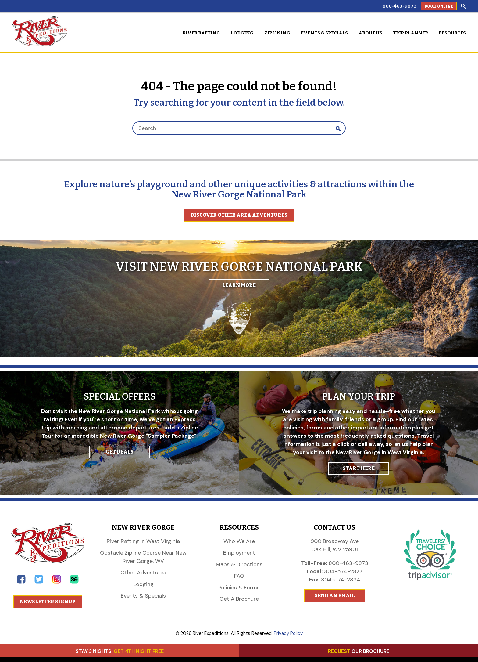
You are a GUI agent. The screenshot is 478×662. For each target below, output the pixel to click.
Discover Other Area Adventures (239, 215)
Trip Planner (410, 33)
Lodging (242, 33)
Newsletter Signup (48, 602)
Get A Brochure (239, 598)
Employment (239, 552)
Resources (452, 33)
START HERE (359, 468)
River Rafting (201, 33)
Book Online (438, 6)
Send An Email (335, 596)
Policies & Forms (239, 587)
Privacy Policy (288, 633)
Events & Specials (324, 33)
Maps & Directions (239, 564)
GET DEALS (120, 452)
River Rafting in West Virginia (143, 541)
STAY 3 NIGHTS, (120, 651)
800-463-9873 (399, 6)
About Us (370, 33)
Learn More (239, 285)
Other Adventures (143, 572)
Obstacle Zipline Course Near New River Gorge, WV (143, 557)
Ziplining (277, 33)
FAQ (239, 576)
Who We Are (239, 541)
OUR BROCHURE (358, 651)
